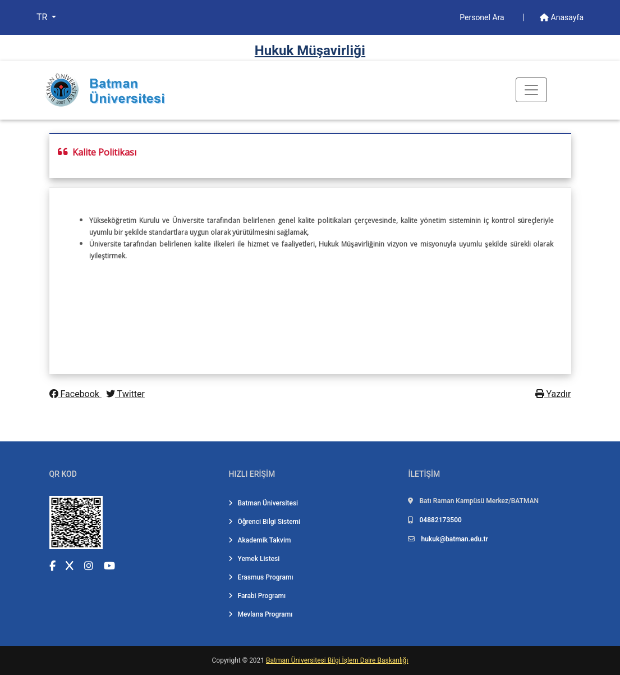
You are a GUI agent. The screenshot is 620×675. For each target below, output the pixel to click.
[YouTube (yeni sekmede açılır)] (109, 565)
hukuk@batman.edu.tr (454, 539)
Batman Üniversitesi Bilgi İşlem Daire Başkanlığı (337, 660)
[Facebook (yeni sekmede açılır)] (52, 565)
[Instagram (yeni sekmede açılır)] (88, 565)
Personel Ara (483, 17)
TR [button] (42, 17)
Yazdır (553, 394)
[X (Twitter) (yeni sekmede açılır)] (70, 565)
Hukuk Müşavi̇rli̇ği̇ (310, 50)
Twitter (125, 394)
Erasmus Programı (260, 577)
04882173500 (440, 520)
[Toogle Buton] (531, 89)
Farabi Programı (257, 596)
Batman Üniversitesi (263, 503)
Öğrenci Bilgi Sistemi (264, 522)
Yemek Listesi (253, 559)
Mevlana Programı (260, 614)
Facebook (75, 394)
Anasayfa (562, 17)
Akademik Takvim (259, 540)
